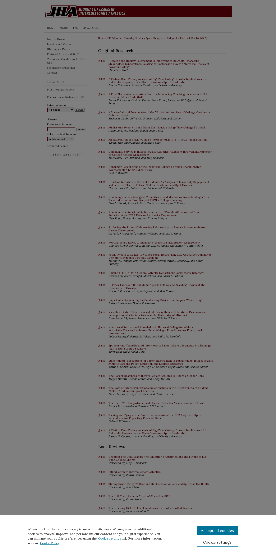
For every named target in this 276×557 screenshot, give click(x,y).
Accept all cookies (217, 530)
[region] (138, 536)
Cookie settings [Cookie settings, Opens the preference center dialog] (217, 542)
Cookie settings (109, 538)
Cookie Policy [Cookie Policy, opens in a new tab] (49, 543)
